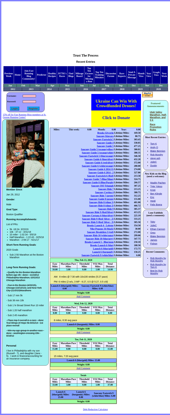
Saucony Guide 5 (105, 146)
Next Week (164, 74)
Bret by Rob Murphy (156, 272)
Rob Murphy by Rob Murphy (158, 259)
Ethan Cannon (157, 229)
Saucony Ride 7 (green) (102, 196)
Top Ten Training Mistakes (99, 75)
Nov (147, 85)
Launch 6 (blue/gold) (103, 248)
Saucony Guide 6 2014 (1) (100, 169)
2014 (49, 89)
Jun (82, 85)
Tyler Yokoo (156, 186)
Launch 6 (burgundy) (102, 252)
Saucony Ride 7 (106, 189)
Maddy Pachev (158, 182)
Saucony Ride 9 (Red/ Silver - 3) (97, 222)
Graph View (156, 73)
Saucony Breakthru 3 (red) (100, 232)
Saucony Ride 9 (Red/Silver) (99, 212)
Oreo (152, 232)
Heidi (153, 201)
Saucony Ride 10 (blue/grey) (99, 239)
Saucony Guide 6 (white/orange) (98, 166)
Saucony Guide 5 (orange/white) (98, 153)
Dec (161, 85)
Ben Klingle (156, 193)
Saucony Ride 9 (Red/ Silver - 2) (97, 219)
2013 (31, 89)
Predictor (41, 75)
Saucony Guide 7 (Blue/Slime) (99, 179)
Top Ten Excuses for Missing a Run (89, 75)
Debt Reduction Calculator (95, 409)
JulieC (153, 162)
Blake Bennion (157, 151)
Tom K (153, 143)
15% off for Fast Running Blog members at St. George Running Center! (24, 116)
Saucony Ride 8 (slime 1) (101, 202)
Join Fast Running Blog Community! (29, 75)
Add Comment (83, 296)
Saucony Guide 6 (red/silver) (99, 162)
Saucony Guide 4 (105, 143)
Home (18, 75)
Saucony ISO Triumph (102, 186)
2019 (140, 89)
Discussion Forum (111, 74)
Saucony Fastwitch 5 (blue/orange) (96, 156)
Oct (134, 85)
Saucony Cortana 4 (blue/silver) (97, 215)
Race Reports (122, 74)
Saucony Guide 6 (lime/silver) (98, 159)
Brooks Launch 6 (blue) (102, 245)
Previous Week (8, 74)
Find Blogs (71, 74)
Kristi (152, 190)
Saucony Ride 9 (106, 209)
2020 (158, 89)
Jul (94, 85)
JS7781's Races (62, 74)
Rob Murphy (156, 154)
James (153, 240)
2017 (104, 89)
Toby (152, 221)
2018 (122, 89)
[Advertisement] (86, 25)
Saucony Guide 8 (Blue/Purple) (98, 182)
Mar (37, 85)
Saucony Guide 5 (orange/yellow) (97, 149)
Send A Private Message (132, 75)
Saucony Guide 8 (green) (101, 199)
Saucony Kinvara (105, 136)
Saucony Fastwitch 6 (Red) (100, 176)
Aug (107, 85)
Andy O (154, 147)
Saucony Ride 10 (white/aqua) (99, 235)
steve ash (155, 158)
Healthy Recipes (52, 74)
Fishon (153, 243)
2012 (13, 89)
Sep (121, 85)
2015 (67, 89)
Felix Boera (156, 204)
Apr (52, 85)
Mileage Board (79, 74)
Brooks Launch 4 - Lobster (100, 225)
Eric (152, 197)
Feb (23, 85)
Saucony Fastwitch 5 (103, 139)
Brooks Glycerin (105, 133)
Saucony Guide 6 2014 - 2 (100, 172)
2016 (85, 89)
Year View (148, 74)
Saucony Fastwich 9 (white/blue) (97, 255)
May (67, 85)
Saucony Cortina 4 (104, 192)
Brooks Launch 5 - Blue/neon (99, 242)
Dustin (153, 165)
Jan (10, 85)
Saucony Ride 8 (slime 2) (101, 205)
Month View (141, 74)
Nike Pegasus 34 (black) (102, 229)
